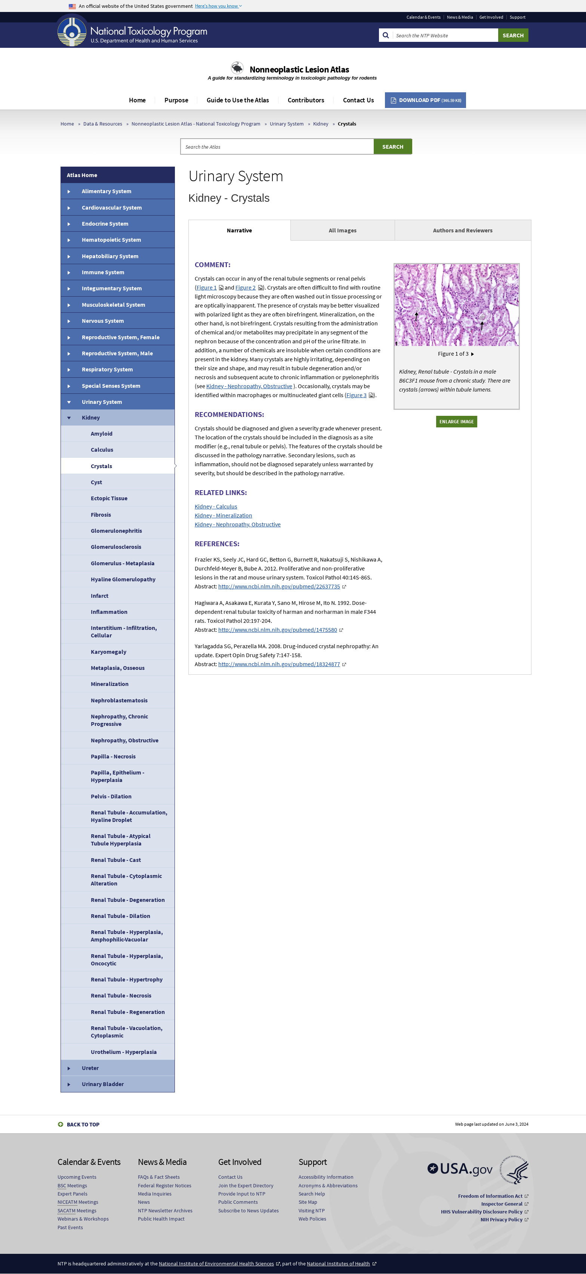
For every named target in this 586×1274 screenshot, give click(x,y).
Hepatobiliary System (110, 256)
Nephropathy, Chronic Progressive (119, 719)
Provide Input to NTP (241, 1193)
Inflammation (109, 611)
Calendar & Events (424, 17)
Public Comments (238, 1202)
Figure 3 (356, 395)
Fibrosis (101, 514)
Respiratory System (107, 369)
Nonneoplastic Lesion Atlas (299, 69)
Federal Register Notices (164, 1185)
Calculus (102, 449)
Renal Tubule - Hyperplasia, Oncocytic (127, 959)
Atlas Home (82, 175)
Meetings (72, 1185)
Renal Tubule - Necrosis (121, 995)
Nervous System (103, 320)
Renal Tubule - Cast (116, 859)
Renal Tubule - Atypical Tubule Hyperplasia (121, 839)
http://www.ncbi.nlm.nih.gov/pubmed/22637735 (279, 586)
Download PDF (430, 99)
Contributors (306, 100)
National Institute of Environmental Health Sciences (216, 1263)
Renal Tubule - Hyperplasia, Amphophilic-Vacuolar (127, 935)
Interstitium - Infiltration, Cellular (124, 631)
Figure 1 (207, 287)
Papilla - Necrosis (113, 756)
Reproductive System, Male (117, 353)
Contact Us (358, 100)
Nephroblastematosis (119, 700)
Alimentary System (107, 191)
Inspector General (501, 1203)
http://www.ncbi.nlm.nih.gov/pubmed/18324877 (279, 664)
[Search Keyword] (445, 35)
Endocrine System (105, 223)
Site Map (308, 1202)
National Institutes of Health (338, 1263)
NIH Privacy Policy (501, 1219)
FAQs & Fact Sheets (159, 1176)
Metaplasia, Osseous (118, 667)
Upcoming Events (77, 1176)
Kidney (321, 123)
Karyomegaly (108, 651)
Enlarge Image (457, 421)
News (144, 1202)
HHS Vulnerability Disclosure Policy (481, 1211)
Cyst (96, 482)
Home (137, 100)
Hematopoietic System (111, 239)
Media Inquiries (155, 1193)
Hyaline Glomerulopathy (123, 579)
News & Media (460, 17)
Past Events (70, 1227)
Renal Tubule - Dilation (120, 915)
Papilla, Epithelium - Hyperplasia (117, 776)
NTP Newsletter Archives (165, 1210)
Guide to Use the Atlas (238, 100)
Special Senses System (111, 385)
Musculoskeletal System (113, 304)
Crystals (101, 466)
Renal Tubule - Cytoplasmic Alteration (126, 879)
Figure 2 (245, 287)
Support (517, 17)
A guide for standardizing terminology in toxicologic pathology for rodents (293, 78)
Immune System (103, 272)
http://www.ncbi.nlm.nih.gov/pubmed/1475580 (277, 629)
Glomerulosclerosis (116, 546)
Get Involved (491, 17)
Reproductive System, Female (121, 337)
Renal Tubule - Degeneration (128, 899)
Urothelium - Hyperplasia (124, 1051)
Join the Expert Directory (246, 1185)
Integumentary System (112, 288)
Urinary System (287, 123)
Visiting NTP (312, 1210)
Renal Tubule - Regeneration (128, 1011)
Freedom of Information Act (490, 1196)
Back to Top (83, 1124)
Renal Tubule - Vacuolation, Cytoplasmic (127, 1031)
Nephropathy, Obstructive (124, 740)
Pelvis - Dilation (111, 796)
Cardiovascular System (112, 207)
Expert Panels (72, 1193)
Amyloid (101, 433)
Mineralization (110, 683)
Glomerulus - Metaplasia (123, 563)
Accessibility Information (326, 1176)
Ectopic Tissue (109, 498)
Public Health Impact (161, 1218)
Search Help (312, 1193)
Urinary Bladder (103, 1084)
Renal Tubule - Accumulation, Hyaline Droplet (129, 815)
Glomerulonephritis (116, 530)
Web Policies (312, 1218)
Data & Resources (102, 123)
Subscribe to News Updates (248, 1210)
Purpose (176, 100)
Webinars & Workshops (83, 1218)
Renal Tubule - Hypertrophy (127, 979)
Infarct (99, 595)
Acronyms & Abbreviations (328, 1185)
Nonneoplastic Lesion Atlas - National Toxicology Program (196, 123)
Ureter (90, 1068)
